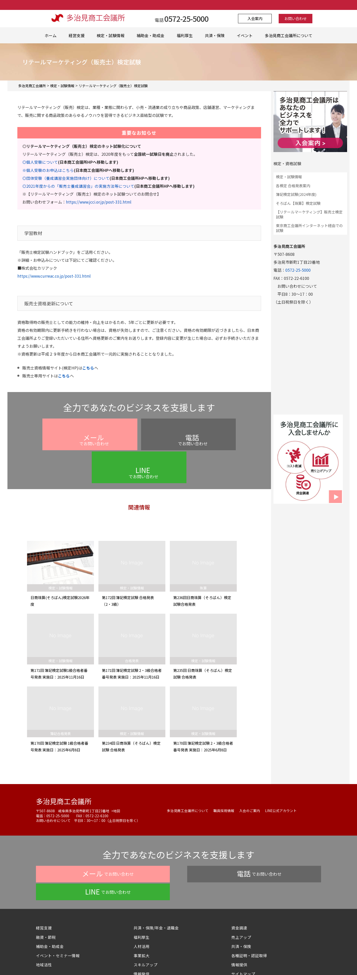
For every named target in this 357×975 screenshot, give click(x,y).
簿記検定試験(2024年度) (296, 194)
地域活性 (44, 918)
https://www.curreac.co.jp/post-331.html (55, 276)
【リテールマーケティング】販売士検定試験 (309, 214)
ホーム (51, 35)
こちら (88, 367)
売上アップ (241, 890)
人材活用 (141, 899)
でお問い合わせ (81, 443)
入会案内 (256, 19)
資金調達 (241, 881)
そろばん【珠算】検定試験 (298, 203)
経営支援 (77, 35)
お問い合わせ (294, 19)
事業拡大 (141, 909)
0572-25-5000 (298, 270)
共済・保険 (215, 35)
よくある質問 (171, 961)
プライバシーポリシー (136, 961)
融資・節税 (46, 890)
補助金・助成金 (150, 35)
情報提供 (239, 918)
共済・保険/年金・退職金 (156, 881)
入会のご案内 (249, 781)
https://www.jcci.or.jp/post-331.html (100, 202)
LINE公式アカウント (281, 781)
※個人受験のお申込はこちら (48, 170)
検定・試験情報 (110, 35)
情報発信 (141, 927)
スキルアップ (147, 918)
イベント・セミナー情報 (58, 909)
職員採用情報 (223, 781)
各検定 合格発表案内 (293, 185)
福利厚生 (185, 35)
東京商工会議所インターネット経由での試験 (309, 228)
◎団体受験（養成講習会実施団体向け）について (66, 178)
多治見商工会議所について (288, 35)
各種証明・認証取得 (249, 909)
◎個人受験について (40, 162)
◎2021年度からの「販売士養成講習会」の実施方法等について (78, 186)
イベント (245, 35)
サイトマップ (243, 927)
